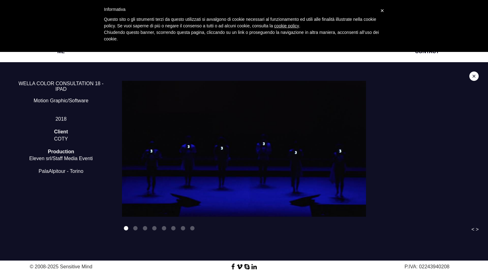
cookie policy (286, 25)
